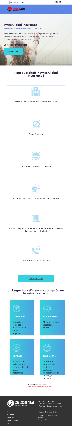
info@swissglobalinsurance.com (50, 406)
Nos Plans (10, 418)
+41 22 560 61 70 (17, 2)
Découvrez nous (36, 278)
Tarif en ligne (13, 51)
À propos (10, 415)
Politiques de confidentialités (47, 412)
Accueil (9, 412)
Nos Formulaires (13, 420)
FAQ (8, 423)
